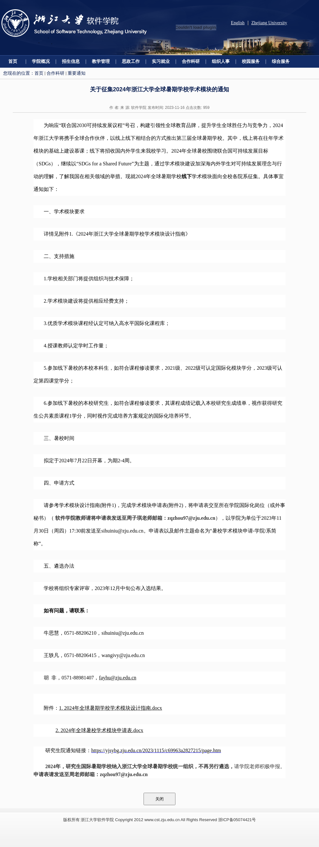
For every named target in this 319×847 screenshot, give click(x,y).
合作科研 (191, 61)
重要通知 (76, 73)
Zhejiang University (269, 22)
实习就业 (161, 61)
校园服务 (251, 61)
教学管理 (101, 61)
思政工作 (131, 61)
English (238, 22)
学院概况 (41, 61)
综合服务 (281, 61)
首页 (12, 61)
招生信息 (71, 61)
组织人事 (221, 61)
